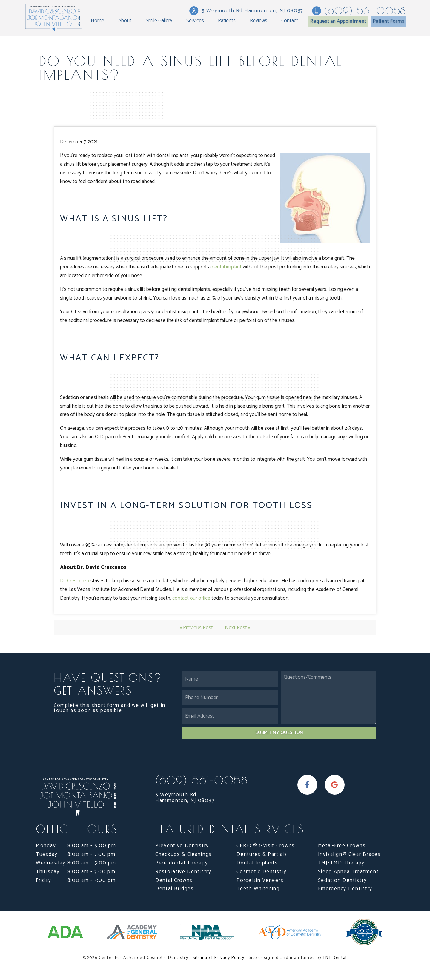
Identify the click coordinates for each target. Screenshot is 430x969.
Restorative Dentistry (183, 871)
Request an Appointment (338, 21)
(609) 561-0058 (359, 11)
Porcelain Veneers (259, 880)
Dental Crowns (174, 880)
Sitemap (201, 957)
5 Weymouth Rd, (246, 10)
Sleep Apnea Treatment (348, 871)
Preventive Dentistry (182, 845)
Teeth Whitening (258, 888)
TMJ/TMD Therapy (341, 863)
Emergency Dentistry (345, 888)
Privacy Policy (229, 957)
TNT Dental (335, 957)
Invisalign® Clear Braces (349, 854)
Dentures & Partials (261, 854)
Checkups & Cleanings (183, 854)
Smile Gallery (159, 20)
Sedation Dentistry (342, 880)
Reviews (258, 20)
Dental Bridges (174, 888)
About (124, 20)
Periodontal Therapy (181, 863)
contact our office (191, 598)
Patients (227, 20)
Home (97, 20)
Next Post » (237, 627)
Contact (289, 20)
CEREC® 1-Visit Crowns (265, 845)
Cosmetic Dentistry (261, 871)
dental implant (227, 267)
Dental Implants (257, 863)
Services (195, 20)
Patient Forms (388, 21)
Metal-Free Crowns (342, 845)
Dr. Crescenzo (74, 581)
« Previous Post (196, 627)
